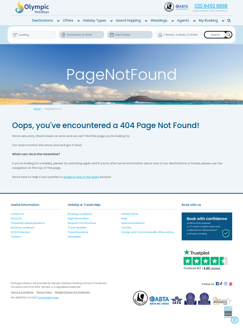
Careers (16, 236)
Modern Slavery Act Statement (72, 292)
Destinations (42, 20)
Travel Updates (77, 227)
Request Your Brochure (82, 223)
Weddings (159, 20)
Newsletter (74, 236)
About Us (16, 218)
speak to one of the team (81, 177)
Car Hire (126, 227)
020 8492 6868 (211, 6)
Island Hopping (128, 20)
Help (124, 218)
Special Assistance (133, 223)
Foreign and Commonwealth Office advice (147, 232)
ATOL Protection (20, 232)
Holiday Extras (129, 214)
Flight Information (78, 218)
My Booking (208, 20)
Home (37, 108)
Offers (68, 20)
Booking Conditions (80, 214)
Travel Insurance (78, 232)
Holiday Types (94, 20)
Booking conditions (22, 227)
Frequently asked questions (28, 223)
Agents (183, 20)
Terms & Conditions (22, 292)
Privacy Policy (44, 292)
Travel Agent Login (48, 297)
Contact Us (17, 214)
